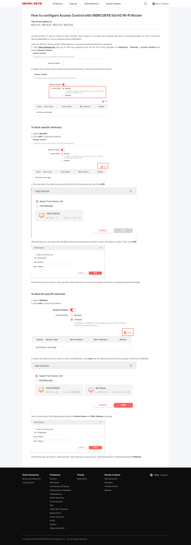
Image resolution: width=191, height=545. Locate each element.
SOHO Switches (57, 498)
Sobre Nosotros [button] (91, 3)
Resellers (109, 482)
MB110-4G (36, 24)
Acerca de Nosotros (31, 479)
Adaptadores (56, 494)
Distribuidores (111, 479)
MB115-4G (57, 24)
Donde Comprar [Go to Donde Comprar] (113, 3)
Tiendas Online (111, 486)
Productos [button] (57, 3)
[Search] (145, 3)
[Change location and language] (160, 3)
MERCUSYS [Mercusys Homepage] (32, 4)
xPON (52, 520)
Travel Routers (56, 501)
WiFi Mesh (54, 482)
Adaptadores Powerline (60, 490)
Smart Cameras (57, 517)
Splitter (53, 524)
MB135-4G (68, 24)
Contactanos (28, 482)
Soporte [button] (73, 3)
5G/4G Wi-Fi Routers (59, 509)
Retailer (108, 490)
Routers (53, 479)
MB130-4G (46, 24)
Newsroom (82, 479)
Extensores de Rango (59, 486)
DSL (51, 505)
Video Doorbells (57, 528)
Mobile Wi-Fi (55, 513)
